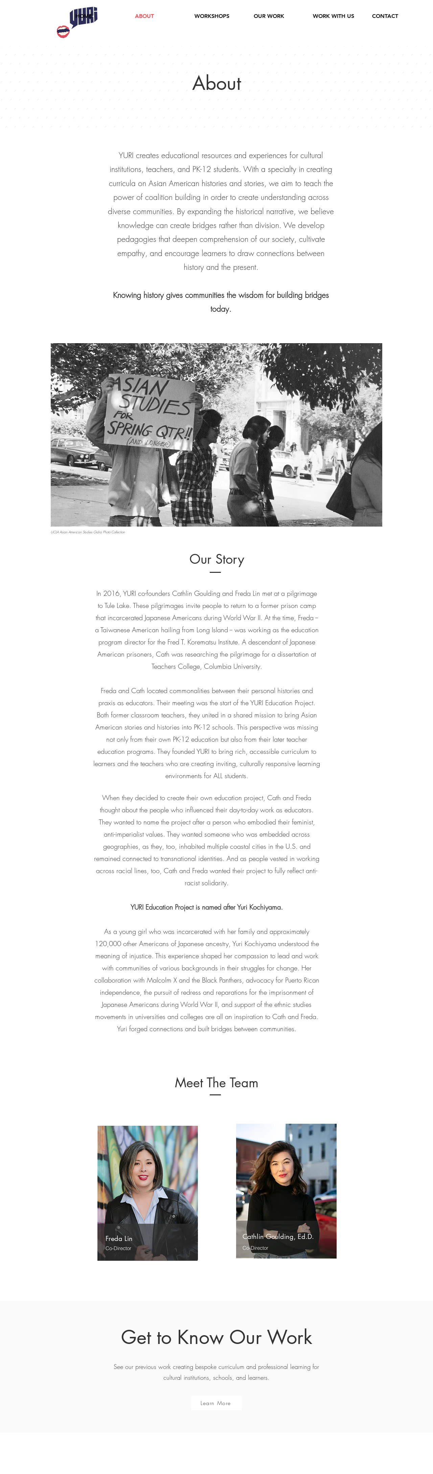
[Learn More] (216, 1403)
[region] (147, 1194)
